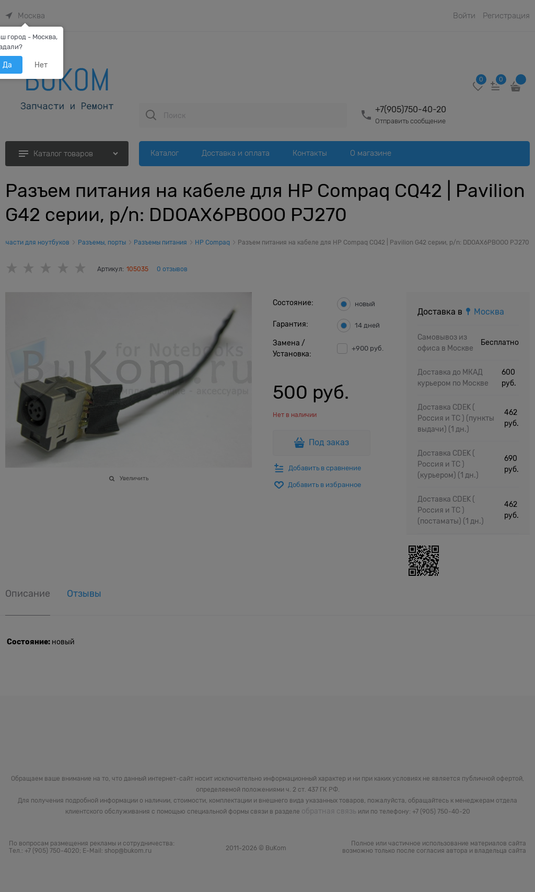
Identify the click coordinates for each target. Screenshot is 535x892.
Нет (41, 65)
